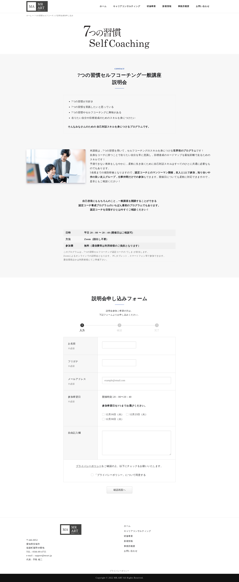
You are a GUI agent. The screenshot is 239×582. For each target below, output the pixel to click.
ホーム (127, 526)
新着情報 (128, 541)
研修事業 (128, 536)
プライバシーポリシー (89, 466)
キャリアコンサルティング (137, 531)
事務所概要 (129, 546)
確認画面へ (122, 490)
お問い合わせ (130, 551)
